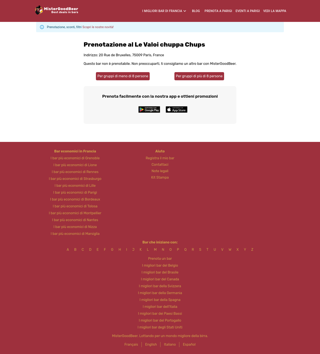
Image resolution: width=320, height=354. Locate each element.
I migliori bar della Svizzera (160, 286)
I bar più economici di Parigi (75, 192)
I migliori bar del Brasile (160, 272)
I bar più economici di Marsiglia (75, 234)
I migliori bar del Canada (160, 279)
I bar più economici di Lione (75, 165)
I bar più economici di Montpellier (75, 213)
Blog (196, 11)
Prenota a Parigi (218, 11)
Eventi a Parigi (247, 11)
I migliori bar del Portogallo (160, 320)
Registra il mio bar (160, 158)
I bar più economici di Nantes (75, 220)
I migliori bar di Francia (162, 11)
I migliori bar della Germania (160, 293)
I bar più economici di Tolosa (75, 206)
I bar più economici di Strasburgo (75, 179)
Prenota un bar (160, 259)
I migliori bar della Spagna (160, 300)
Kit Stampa (160, 177)
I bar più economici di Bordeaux (75, 199)
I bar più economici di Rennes (75, 172)
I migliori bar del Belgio (160, 265)
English (151, 344)
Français (131, 344)
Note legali (160, 171)
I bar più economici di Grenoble (75, 158)
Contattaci (160, 165)
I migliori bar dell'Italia (160, 307)
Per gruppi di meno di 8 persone (122, 76)
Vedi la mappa (274, 11)
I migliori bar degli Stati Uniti (160, 327)
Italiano (170, 344)
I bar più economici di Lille (75, 186)
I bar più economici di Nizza (75, 227)
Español (189, 344)
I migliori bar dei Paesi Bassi (160, 313)
